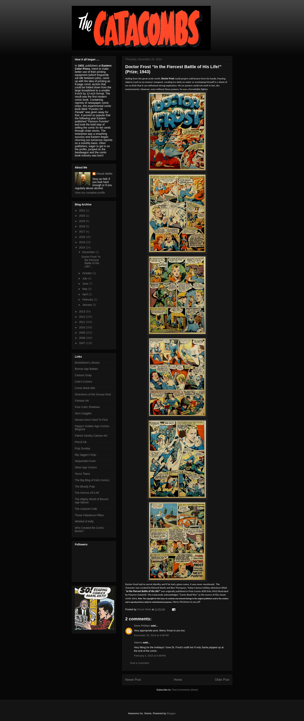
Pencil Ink (81, 442)
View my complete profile (90, 192)
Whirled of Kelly (84, 521)
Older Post (222, 679)
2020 (82, 215)
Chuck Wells (104, 173)
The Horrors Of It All (87, 492)
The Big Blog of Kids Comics (92, 480)
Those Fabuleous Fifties (89, 515)
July (85, 278)
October (87, 273)
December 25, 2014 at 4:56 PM (151, 635)
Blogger (171, 713)
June (85, 283)
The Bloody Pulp (85, 486)
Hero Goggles (83, 413)
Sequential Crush (85, 461)
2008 (82, 337)
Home (178, 679)
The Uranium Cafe (86, 508)
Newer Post (133, 679)
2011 (82, 322)
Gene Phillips (142, 625)
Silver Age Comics (86, 467)
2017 (82, 231)
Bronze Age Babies (86, 368)
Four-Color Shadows (87, 407)
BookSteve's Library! (87, 362)
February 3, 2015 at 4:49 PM (150, 655)
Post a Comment (139, 663)
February (88, 299)
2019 (82, 221)
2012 (82, 316)
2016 (82, 237)
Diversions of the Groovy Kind (93, 394)
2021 (82, 210)
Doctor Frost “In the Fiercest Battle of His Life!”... (91, 261)
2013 (82, 311)
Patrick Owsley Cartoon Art (91, 435)
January (87, 304)
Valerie (138, 642)
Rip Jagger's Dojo (85, 454)
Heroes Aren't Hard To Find (91, 419)
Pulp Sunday (82, 448)
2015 (82, 242)
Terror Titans (82, 473)
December (88, 252)
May (85, 288)
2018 (82, 226)
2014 (82, 247)
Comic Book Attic (85, 388)
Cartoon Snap (83, 375)
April (85, 294)
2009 (82, 332)
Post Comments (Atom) (185, 689)
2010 (82, 327)
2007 (82, 343)
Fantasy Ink (82, 400)
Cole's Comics (83, 381)
